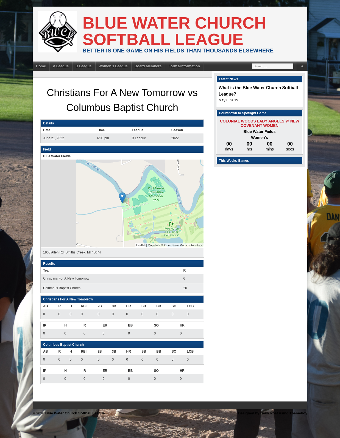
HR (128, 306)
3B (114, 306)
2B (99, 306)
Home (41, 66)
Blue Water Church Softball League (174, 31)
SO (174, 306)
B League (84, 66)
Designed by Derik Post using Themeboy (272, 413)
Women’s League (113, 66)
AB (45, 306)
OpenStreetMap (175, 245)
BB (158, 306)
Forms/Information (184, 66)
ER (105, 325)
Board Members (148, 66)
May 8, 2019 (228, 100)
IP (44, 325)
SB (143, 306)
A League (61, 66)
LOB (190, 306)
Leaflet (140, 245)
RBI (84, 306)
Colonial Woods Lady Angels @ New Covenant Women (259, 123)
